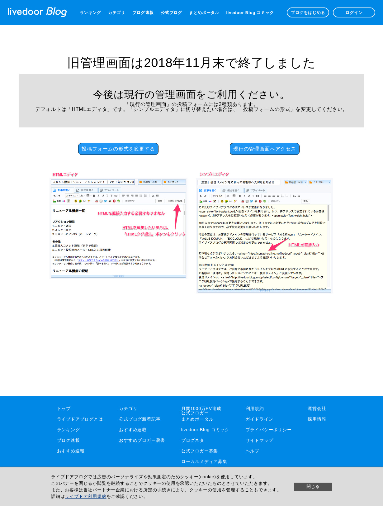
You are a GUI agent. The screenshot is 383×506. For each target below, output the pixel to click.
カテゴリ (116, 13)
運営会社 (317, 408)
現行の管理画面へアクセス (264, 148)
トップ (64, 408)
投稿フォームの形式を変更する (118, 148)
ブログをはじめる (308, 12)
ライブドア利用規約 (85, 496)
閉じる (312, 486)
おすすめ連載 (133, 429)
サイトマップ (259, 440)
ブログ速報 (143, 13)
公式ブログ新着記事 (139, 419)
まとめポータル (204, 13)
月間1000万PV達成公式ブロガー (201, 410)
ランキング (90, 13)
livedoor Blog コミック (250, 13)
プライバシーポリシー (269, 429)
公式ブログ (171, 13)
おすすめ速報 (71, 451)
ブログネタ (192, 440)
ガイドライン (259, 419)
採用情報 (317, 419)
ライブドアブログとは (80, 419)
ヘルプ (252, 451)
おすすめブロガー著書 (142, 440)
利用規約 (255, 408)
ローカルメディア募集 (204, 461)
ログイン (353, 12)
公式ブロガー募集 (199, 451)
